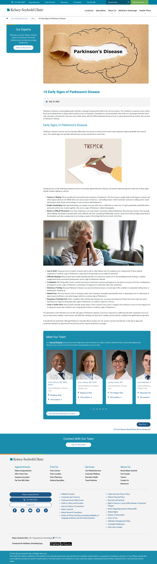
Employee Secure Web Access (72, 500)
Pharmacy (64, 2)
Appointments (34, 2)
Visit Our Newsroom (23, 48)
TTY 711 (57, 538)
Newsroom (124, 484)
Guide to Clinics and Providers (72, 503)
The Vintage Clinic (116, 393)
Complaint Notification (116, 524)
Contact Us (124, 480)
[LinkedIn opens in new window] (38, 510)
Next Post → (143, 424)
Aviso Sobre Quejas (115, 527)
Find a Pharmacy (56, 477)
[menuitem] (89, 10)
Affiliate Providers (68, 494)
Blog (33, 18)
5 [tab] (103, 409)
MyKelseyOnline (140, 2)
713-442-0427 (18, 2)
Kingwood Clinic (86, 393)
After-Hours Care (21, 474)
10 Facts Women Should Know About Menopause (132, 429)
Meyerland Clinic (146, 393)
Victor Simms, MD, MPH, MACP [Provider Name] (57, 383)
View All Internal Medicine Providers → (62, 413)
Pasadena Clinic (55, 395)
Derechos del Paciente (116, 500)
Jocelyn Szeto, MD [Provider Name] (115, 382)
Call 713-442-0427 (78, 445)
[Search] (128, 2)
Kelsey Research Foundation (71, 512)
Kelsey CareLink (67, 509)
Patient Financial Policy (116, 497)
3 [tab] (97, 409)
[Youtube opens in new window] (30, 510)
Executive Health (91, 477)
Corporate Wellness (92, 474)
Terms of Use (112, 518)
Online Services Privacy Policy (119, 494)
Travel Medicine (91, 480)
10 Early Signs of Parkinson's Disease (52, 18)
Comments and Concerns (70, 497)
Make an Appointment (23, 471)
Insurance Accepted (22, 477)
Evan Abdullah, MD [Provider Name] (145, 382)
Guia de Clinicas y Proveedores (72, 506)
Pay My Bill (91, 2)
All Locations (54, 399)
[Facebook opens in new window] (14, 510)
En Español (77, 2)
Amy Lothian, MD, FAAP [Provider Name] (87, 382)
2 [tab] (94, 409)
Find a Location (55, 474)
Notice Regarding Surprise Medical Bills (122, 509)
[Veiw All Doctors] (63, 414)
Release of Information (116, 515)
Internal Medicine (56, 342)
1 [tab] (91, 409)
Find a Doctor (50, 2)
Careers (123, 477)
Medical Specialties (57, 480)
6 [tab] (106, 409)
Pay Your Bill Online (22, 480)
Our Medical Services (93, 471)
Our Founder (125, 474)
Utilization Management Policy (119, 521)
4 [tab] (100, 409)
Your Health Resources (19, 18)
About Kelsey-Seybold (128, 471)
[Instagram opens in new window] (45, 510)
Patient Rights (113, 512)
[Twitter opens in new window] (22, 510)
